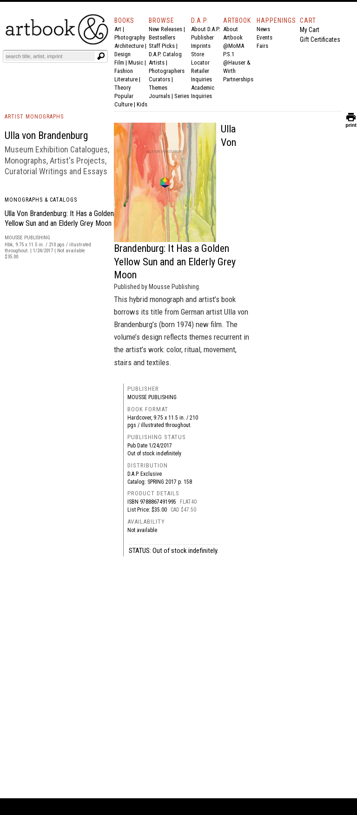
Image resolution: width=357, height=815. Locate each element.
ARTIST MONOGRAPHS (34, 116)
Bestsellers (162, 37)
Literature (126, 79)
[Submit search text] (101, 56)
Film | (121, 62)
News (263, 29)
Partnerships (238, 79)
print (351, 123)
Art (117, 29)
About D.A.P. (205, 29)
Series (181, 95)
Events (264, 37)
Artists (157, 62)
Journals (159, 95)
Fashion (123, 70)
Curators (159, 79)
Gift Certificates (320, 39)
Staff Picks (162, 45)
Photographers (167, 70)
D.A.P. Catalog (165, 54)
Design (122, 54)
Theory (122, 87)
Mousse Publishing (152, 397)
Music (135, 62)
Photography (129, 37)
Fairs (262, 45)
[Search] (50, 56)
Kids (142, 104)
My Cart (309, 29)
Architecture (129, 45)
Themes (158, 87)
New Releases (165, 29)
